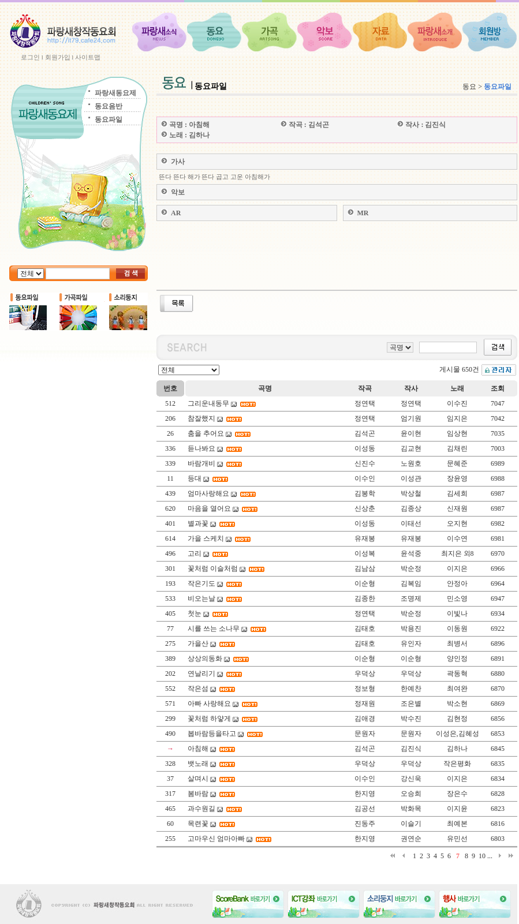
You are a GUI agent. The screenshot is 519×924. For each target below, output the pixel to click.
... (489, 856)
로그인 (30, 57)
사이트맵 (87, 57)
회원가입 (57, 57)
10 (482, 856)
